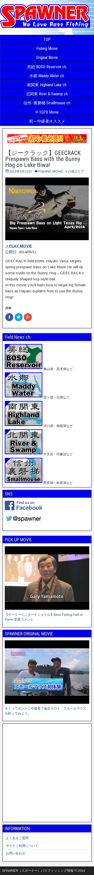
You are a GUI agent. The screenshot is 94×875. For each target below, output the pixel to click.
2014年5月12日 (20, 171)
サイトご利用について (22, 846)
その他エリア (74, 171)
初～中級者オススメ (47, 121)
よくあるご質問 (17, 838)
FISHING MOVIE (50, 171)
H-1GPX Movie (47, 112)
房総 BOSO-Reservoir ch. (47, 66)
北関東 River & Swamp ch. (47, 94)
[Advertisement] (47, 773)
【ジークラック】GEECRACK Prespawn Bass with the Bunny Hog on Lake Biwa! (43, 158)
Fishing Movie (47, 48)
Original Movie (47, 57)
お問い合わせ (15, 853)
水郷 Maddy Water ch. (47, 75)
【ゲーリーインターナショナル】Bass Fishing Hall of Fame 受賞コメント (47, 614)
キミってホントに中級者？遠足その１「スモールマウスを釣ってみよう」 (47, 708)
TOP (47, 39)
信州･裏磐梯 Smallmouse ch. (47, 103)
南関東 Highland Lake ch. (47, 84)
